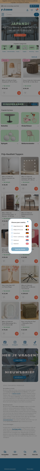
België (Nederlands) (18, 226)
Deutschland (17, 233)
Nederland (16, 240)
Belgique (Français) (18, 229)
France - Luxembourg (19, 236)
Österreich (16, 243)
